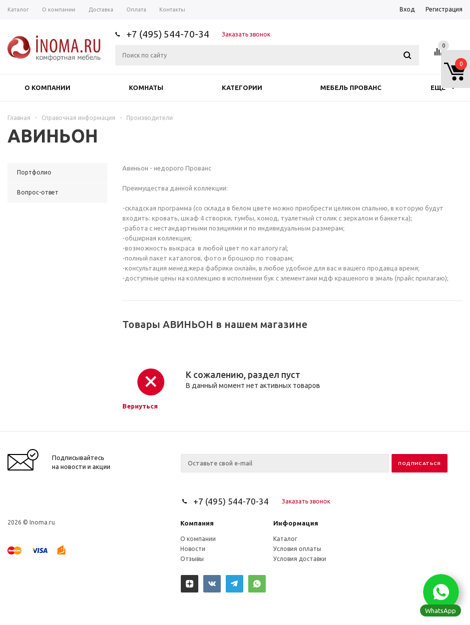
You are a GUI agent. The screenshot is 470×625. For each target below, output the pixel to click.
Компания (197, 523)
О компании (47, 87)
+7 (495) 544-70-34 (167, 34)
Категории (242, 87)
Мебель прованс (351, 87)
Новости (192, 549)
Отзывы (192, 559)
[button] (441, 592)
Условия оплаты (297, 549)
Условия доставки (299, 559)
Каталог (285, 539)
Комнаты (146, 87)
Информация (295, 523)
